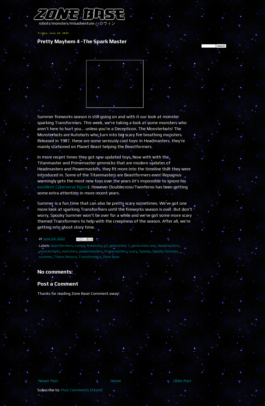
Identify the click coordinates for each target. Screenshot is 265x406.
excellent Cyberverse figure (62, 186)
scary (133, 251)
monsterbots (49, 251)
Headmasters (168, 245)
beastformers (62, 245)
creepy (80, 245)
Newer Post (48, 380)
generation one (143, 245)
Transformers (90, 257)
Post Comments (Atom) (82, 390)
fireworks (94, 245)
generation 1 (119, 245)
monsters (69, 251)
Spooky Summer (165, 251)
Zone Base (111, 257)
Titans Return (65, 257)
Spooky (145, 251)
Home (116, 380)
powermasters (91, 251)
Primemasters (115, 251)
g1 (106, 245)
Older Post (182, 380)
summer (45, 257)
